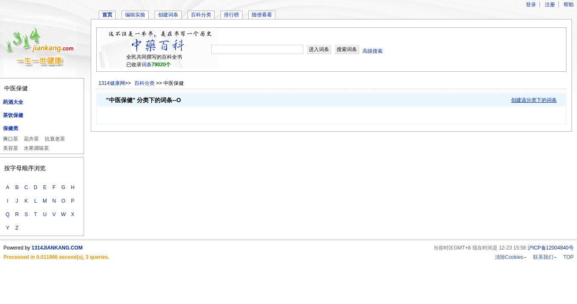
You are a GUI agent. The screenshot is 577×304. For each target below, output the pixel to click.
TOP (568, 257)
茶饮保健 (13, 115)
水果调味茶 (36, 148)
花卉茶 (31, 139)
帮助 (568, 5)
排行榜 (231, 15)
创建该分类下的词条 (534, 100)
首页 (107, 15)
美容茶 (10, 148)
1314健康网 (111, 83)
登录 (531, 5)
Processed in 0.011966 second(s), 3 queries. (56, 257)
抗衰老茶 (55, 139)
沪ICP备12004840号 (551, 248)
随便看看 (262, 15)
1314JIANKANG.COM (57, 248)
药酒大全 (13, 102)
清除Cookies (509, 257)
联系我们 (543, 257)
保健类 (10, 128)
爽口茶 (10, 139)
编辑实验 (135, 15)
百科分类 (201, 15)
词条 (147, 65)
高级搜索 (372, 51)
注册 (550, 5)
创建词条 (168, 15)
